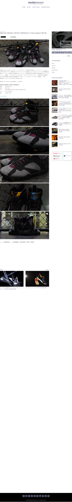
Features (53, 65)
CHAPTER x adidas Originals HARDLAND (64, 137)
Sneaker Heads (45, 7)
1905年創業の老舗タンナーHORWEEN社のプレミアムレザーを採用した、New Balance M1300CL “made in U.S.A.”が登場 (65, 82)
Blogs (29, 7)
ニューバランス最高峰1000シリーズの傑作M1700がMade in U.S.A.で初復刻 (65, 124)
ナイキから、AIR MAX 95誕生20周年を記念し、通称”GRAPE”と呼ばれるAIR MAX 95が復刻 (65, 96)
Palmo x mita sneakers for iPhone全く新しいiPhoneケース (62, 48)
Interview (53, 67)
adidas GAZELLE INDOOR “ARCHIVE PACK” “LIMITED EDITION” (64, 130)
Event (53, 63)
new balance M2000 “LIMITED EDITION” (64, 89)
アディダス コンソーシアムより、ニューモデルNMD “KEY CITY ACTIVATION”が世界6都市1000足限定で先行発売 (65, 103)
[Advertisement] (36, 19)
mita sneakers (4, 96)
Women (53, 72)
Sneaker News (55, 70)
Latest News (36, 7)
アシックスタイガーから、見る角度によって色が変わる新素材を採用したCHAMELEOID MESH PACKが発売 (65, 117)
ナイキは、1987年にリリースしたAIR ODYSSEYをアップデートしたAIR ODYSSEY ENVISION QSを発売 (65, 110)
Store (23, 7)
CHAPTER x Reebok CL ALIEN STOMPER (65, 144)
